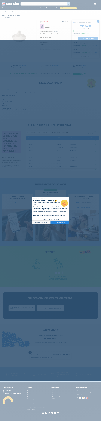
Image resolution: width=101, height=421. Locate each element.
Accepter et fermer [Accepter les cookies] (60, 222)
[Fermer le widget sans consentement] (39, 198)
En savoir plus (48, 216)
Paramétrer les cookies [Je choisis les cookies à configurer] (41, 222)
